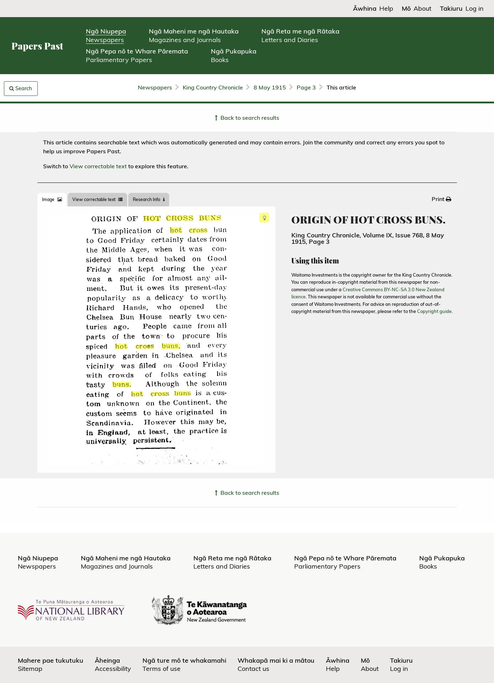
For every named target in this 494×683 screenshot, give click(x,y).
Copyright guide (434, 311)
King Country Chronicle (213, 87)
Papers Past (37, 46)
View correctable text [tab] (97, 199)
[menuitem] (441, 199)
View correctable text (98, 166)
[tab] (52, 199)
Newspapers (155, 87)
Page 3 (306, 87)
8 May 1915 (270, 87)
